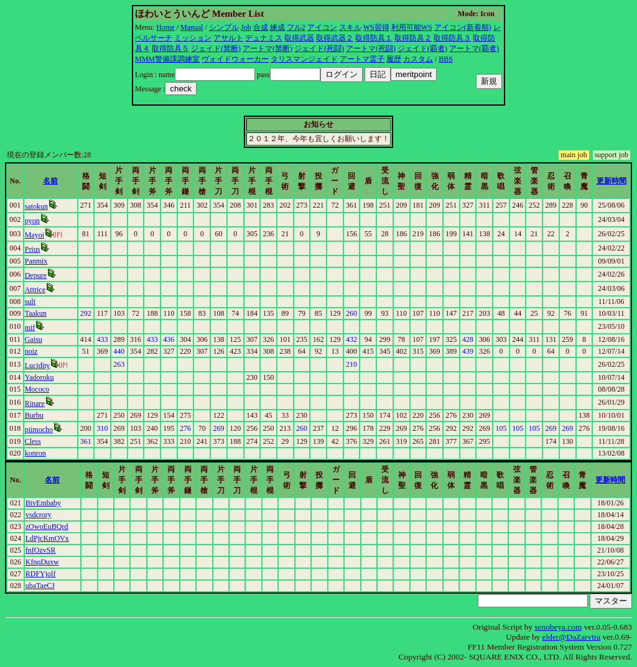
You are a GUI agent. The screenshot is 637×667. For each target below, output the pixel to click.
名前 (50, 181)
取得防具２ (413, 38)
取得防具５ (170, 48)
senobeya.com (558, 627)
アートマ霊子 (362, 59)
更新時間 (611, 181)
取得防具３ (452, 38)
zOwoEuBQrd (47, 526)
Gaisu (33, 339)
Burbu (34, 415)
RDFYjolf (41, 573)
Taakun (36, 313)
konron (35, 453)
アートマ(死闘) (371, 48)
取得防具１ (374, 38)
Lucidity (37, 365)
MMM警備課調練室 (167, 59)
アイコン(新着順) (462, 27)
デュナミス (263, 38)
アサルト (228, 38)
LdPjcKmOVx (47, 538)
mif (30, 327)
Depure (36, 275)
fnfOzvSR (41, 550)
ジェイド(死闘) (319, 48)
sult (30, 301)
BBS (446, 59)
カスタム (418, 59)
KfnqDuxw (42, 562)
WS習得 (376, 27)
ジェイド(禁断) (216, 48)
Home (165, 27)
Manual (191, 27)
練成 (277, 27)
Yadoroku (39, 377)
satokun (36, 206)
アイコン (322, 27)
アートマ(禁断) (267, 48)
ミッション (193, 38)
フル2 (296, 27)
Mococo (37, 389)
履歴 (393, 59)
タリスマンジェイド (304, 59)
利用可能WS (411, 27)
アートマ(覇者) (474, 48)
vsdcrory (39, 514)
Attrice (35, 289)
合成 (260, 27)
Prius (32, 249)
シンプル (224, 27)
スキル (350, 27)
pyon (32, 220)
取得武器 (299, 38)
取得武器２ (334, 38)
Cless (33, 441)
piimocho (39, 429)
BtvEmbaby (43, 503)
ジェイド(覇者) (422, 48)
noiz (31, 351)
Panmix (36, 261)
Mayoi (34, 235)
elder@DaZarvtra (571, 637)
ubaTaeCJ (40, 585)
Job (246, 27)
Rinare (35, 403)
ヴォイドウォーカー (235, 59)
